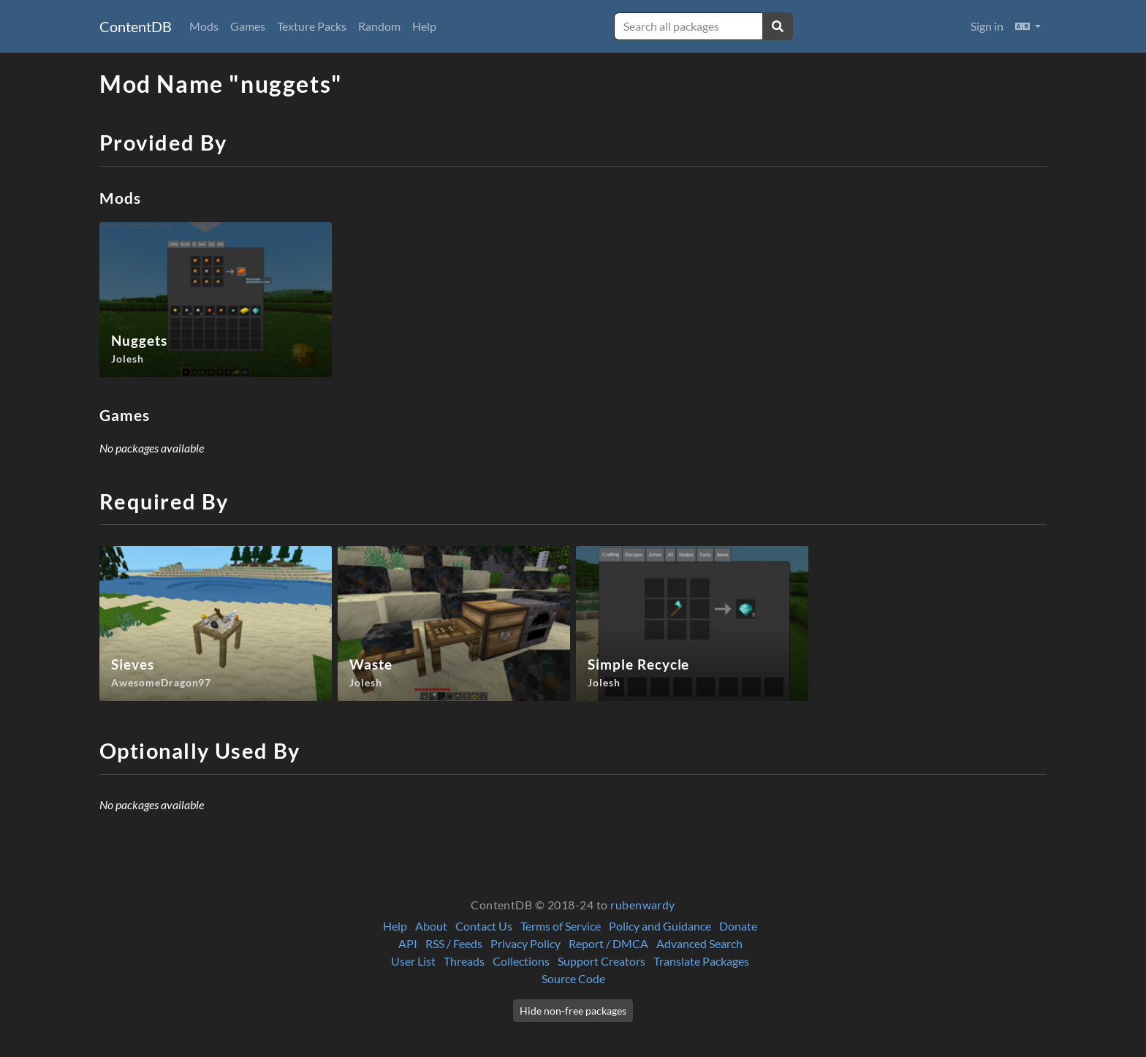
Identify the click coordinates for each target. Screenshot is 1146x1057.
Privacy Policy (525, 943)
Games (247, 26)
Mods (204, 26)
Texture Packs (311, 26)
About (431, 926)
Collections (521, 961)
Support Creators (601, 961)
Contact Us (483, 926)
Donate (738, 926)
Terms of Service (560, 926)
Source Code (573, 978)
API (407, 943)
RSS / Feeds (453, 943)
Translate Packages (701, 961)
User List (413, 961)
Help (424, 26)
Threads (464, 961)
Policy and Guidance (660, 926)
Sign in (987, 26)
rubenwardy (642, 905)
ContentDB (135, 26)
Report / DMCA (608, 943)
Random (379, 26)
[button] (1028, 26)
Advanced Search (699, 943)
